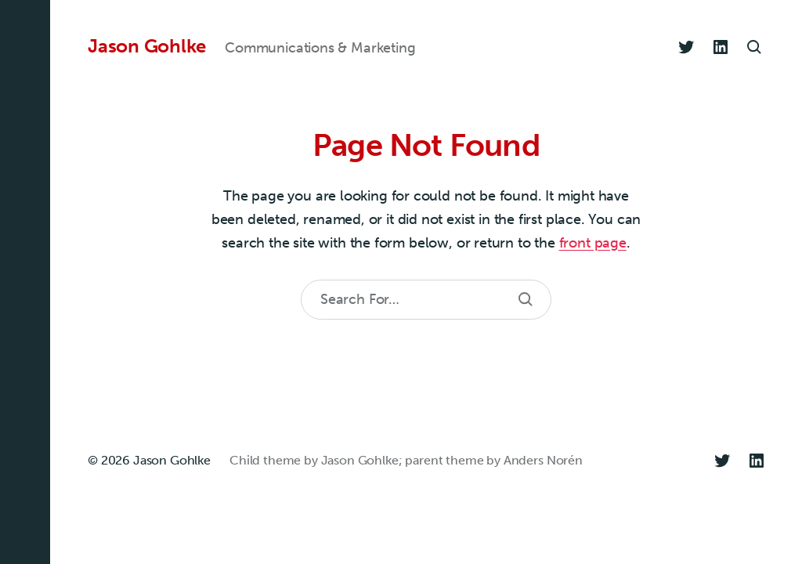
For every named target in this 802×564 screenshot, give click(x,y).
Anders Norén (543, 460)
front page (593, 242)
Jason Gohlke (147, 46)
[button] (25, 282)
